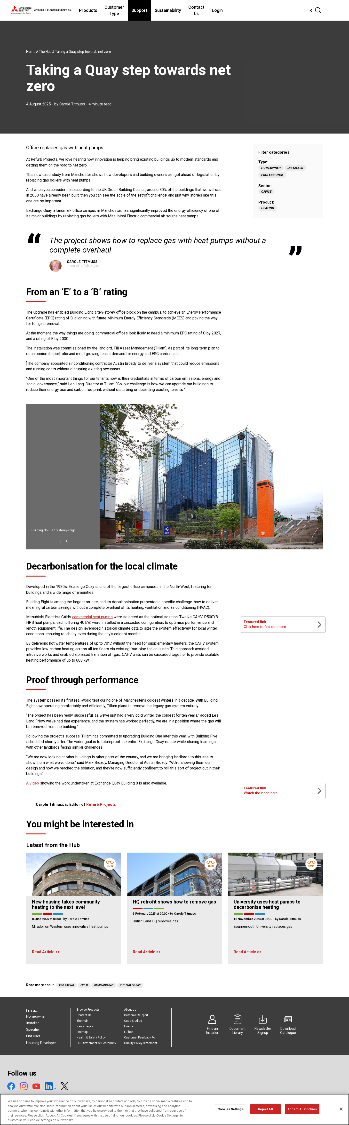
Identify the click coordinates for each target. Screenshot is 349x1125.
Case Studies (133, 1020)
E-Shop (128, 1032)
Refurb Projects (101, 804)
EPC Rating (66, 985)
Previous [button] (119, 540)
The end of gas (130, 985)
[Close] (341, 1111)
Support (176, 10)
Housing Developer (41, 1043)
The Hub (82, 1020)
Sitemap (82, 1032)
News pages (85, 1026)
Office (266, 191)
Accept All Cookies (302, 1111)
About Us (130, 1009)
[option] (174, 477)
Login (259, 10)
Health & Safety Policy (91, 1037)
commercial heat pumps (92, 617)
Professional (272, 175)
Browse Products (88, 1009)
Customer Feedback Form (141, 1037)
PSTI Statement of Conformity (96, 1043)
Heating (267, 208)
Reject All (265, 1111)
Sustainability (204, 10)
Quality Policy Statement (140, 1043)
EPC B (84, 985)
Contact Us (236, 10)
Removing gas (103, 985)
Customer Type (146, 10)
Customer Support (136, 1015)
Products (114, 10)
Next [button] (230, 540)
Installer (295, 168)
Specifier (33, 1029)
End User (33, 1036)
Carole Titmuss (72, 104)
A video (32, 783)
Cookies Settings (231, 1111)
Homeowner (271, 168)
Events (128, 1026)
